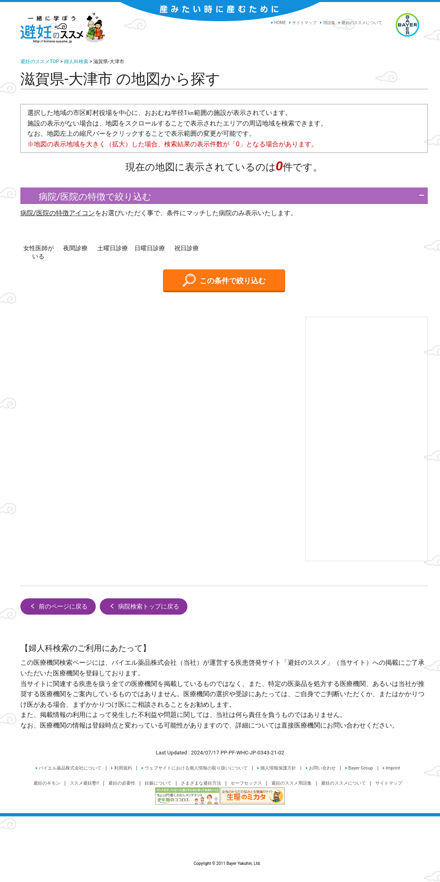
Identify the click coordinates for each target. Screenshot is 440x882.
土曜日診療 (112, 248)
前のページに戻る (58, 606)
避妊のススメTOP (39, 61)
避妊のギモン (46, 783)
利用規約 (123, 768)
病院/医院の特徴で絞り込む (88, 197)
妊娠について (158, 783)
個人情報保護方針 (278, 768)
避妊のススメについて (361, 22)
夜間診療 (75, 248)
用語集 (329, 22)
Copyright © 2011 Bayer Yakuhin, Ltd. (220, 844)
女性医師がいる (38, 252)
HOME (280, 22)
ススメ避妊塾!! (84, 783)
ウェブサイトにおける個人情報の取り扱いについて (196, 768)
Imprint (393, 768)
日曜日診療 (149, 248)
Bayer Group (360, 768)
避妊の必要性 (121, 783)
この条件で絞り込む (224, 280)
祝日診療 (186, 248)
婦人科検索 (76, 61)
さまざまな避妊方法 (201, 783)
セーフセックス (246, 783)
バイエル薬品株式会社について (70, 768)
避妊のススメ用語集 (291, 783)
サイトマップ (304, 22)
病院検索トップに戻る (143, 606)
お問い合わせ (322, 768)
